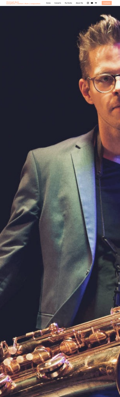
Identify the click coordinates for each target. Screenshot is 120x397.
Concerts (57, 3)
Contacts (106, 3)
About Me (79, 3)
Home (48, 3)
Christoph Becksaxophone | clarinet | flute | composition (23, 3)
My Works (68, 3)
